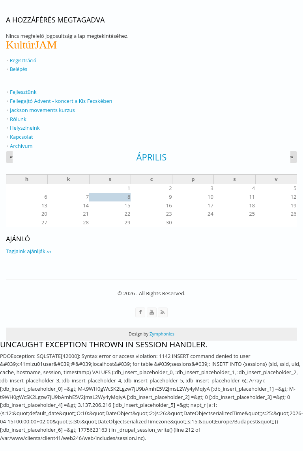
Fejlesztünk (23, 91)
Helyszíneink (25, 127)
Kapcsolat (21, 136)
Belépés (18, 69)
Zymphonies (161, 334)
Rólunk (18, 119)
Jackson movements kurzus (42, 110)
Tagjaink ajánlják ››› (28, 251)
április (152, 157)
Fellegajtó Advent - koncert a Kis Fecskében (61, 100)
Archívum (21, 145)
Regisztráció (23, 60)
